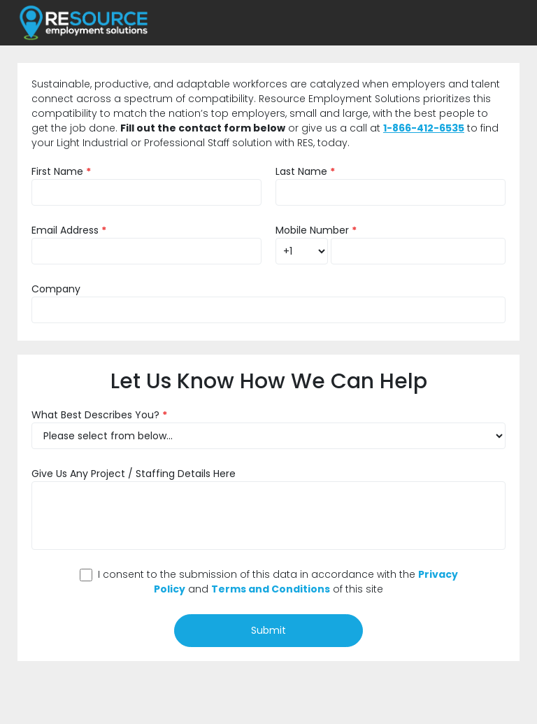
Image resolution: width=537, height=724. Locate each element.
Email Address (68, 230)
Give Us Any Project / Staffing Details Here (133, 474)
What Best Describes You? (99, 415)
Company (55, 289)
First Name (61, 171)
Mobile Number (316, 230)
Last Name (305, 171)
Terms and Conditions (270, 589)
